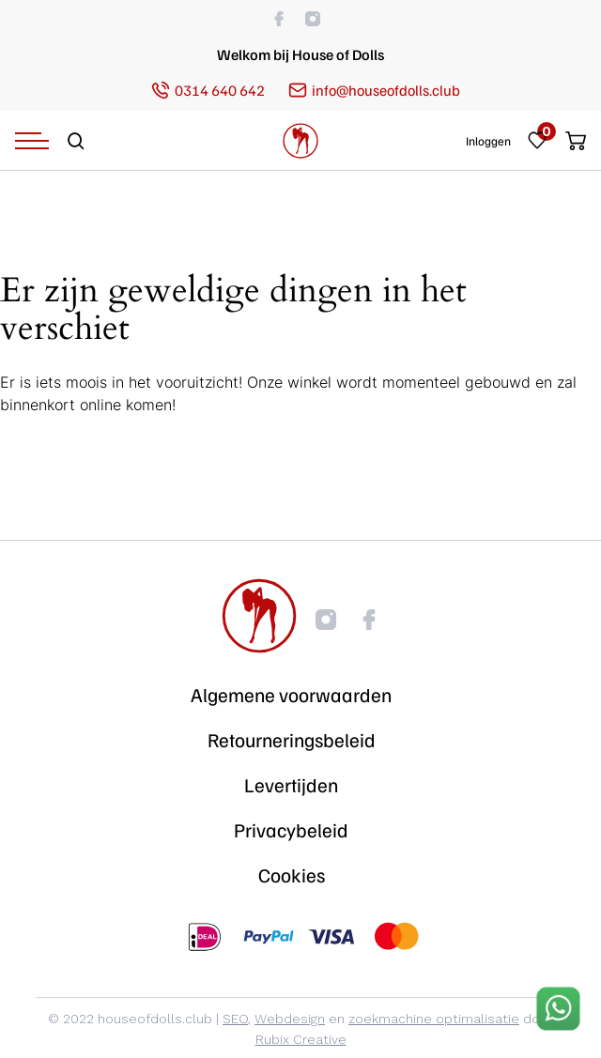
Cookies (291, 875)
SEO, (237, 1018)
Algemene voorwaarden (291, 694)
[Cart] (571, 141)
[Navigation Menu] (32, 140)
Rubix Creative (301, 1039)
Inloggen (488, 141)
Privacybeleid (291, 830)
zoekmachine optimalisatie (433, 1018)
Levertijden (291, 785)
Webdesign (289, 1018)
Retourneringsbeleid (292, 739)
